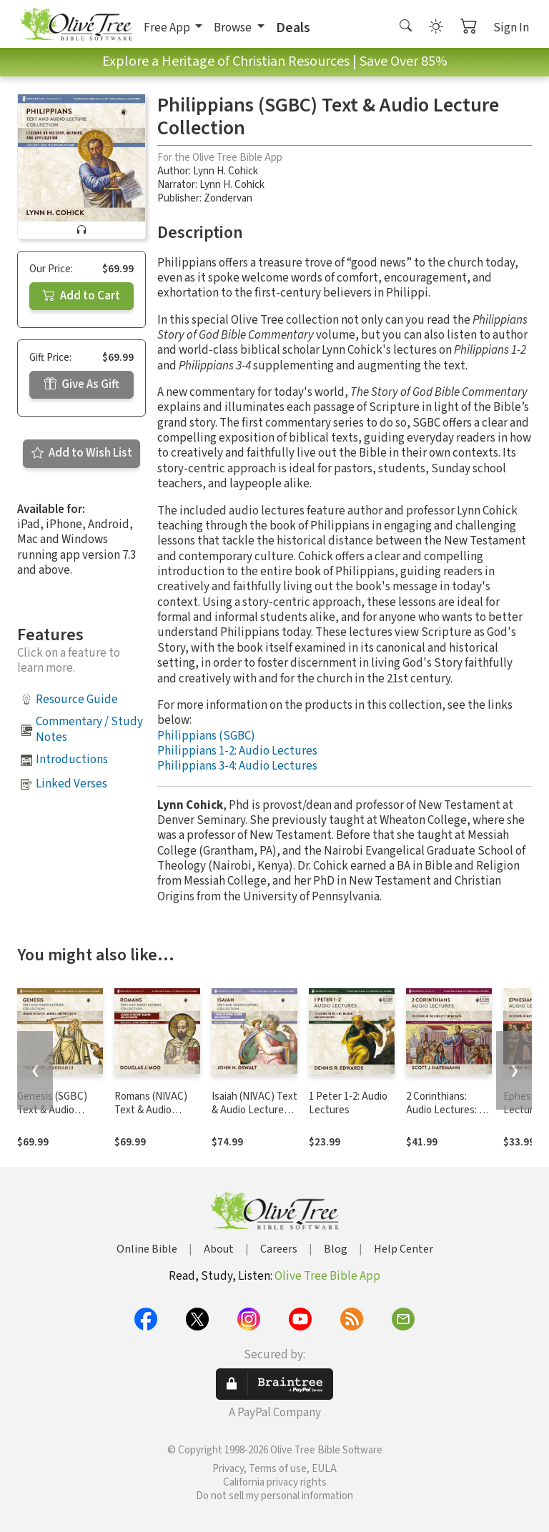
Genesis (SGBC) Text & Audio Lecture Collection (58, 1110)
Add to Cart (81, 295)
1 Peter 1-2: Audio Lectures (348, 1103)
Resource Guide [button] (77, 699)
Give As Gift (81, 384)
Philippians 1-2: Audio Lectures (237, 751)
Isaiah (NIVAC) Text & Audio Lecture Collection (254, 1110)
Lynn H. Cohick (225, 171)
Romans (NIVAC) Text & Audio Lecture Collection (155, 1110)
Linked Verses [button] (71, 783)
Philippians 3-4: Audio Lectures (237, 766)
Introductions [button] (72, 759)
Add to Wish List (81, 453)
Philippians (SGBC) (206, 736)
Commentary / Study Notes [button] (89, 729)
